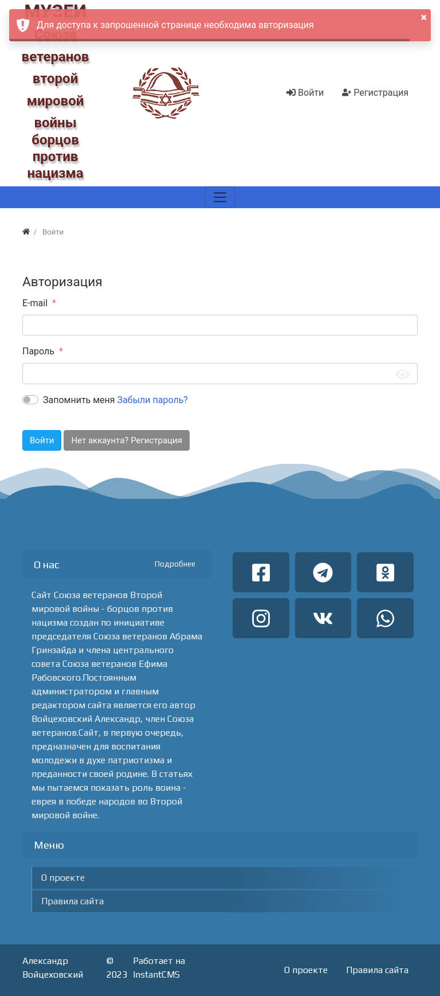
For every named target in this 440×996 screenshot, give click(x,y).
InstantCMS (156, 974)
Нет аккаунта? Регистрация (126, 440)
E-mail (35, 303)
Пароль (38, 351)
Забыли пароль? (152, 400)
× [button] (424, 17)
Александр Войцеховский (52, 967)
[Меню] (220, 197)
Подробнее (175, 564)
